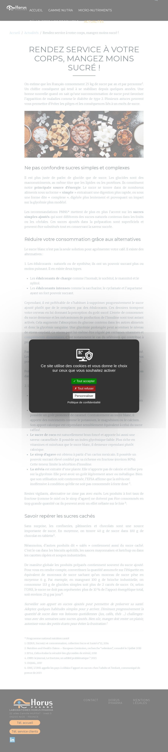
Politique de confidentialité (83, 402)
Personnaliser (84, 395)
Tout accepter (84, 381)
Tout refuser (84, 388)
